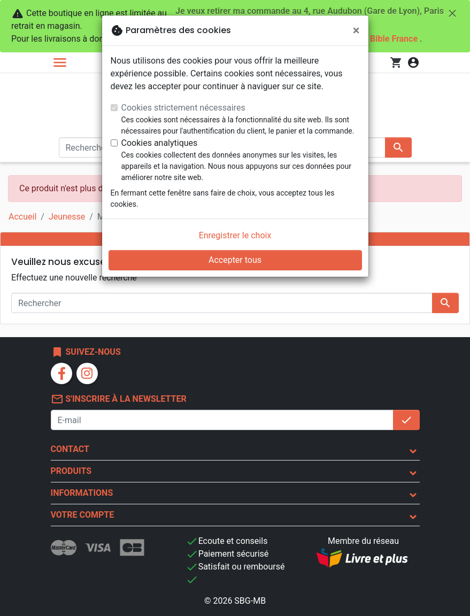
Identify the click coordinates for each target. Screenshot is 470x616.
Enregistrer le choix (235, 235)
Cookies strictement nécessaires (183, 108)
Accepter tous (235, 260)
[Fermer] (356, 30)
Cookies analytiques (159, 143)
